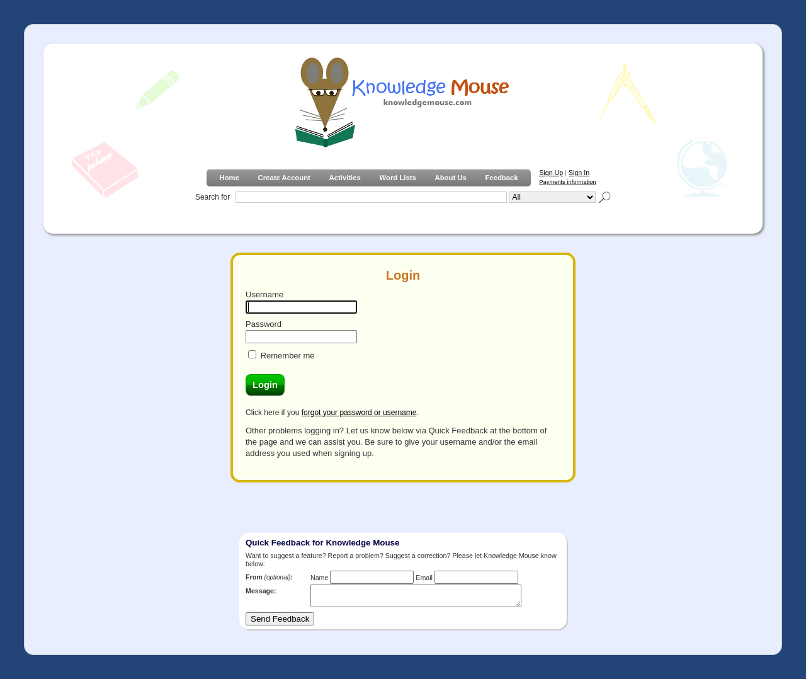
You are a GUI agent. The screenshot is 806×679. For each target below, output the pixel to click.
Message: (261, 591)
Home (229, 177)
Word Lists (398, 177)
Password (263, 324)
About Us (450, 177)
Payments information (567, 182)
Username (264, 294)
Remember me (288, 355)
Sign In (579, 172)
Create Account (284, 177)
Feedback (501, 177)
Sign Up (551, 172)
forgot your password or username (359, 412)
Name (319, 577)
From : (269, 577)
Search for (212, 197)
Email (424, 577)
